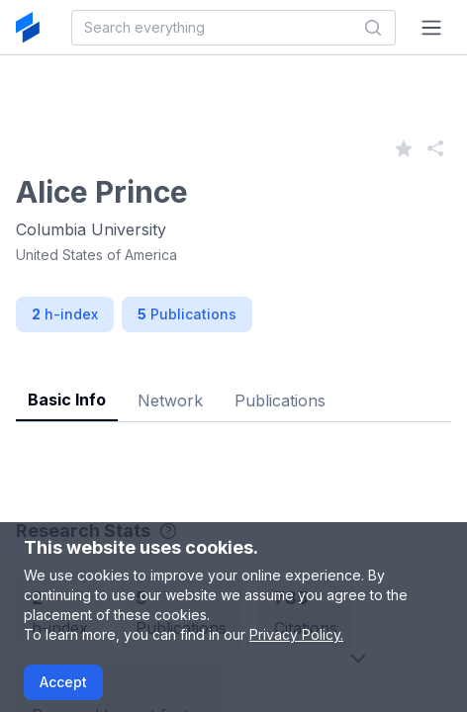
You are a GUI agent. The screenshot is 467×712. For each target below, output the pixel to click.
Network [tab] (170, 400)
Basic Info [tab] (67, 399)
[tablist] (233, 385)
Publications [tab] (280, 400)
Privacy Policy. (296, 634)
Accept (63, 681)
